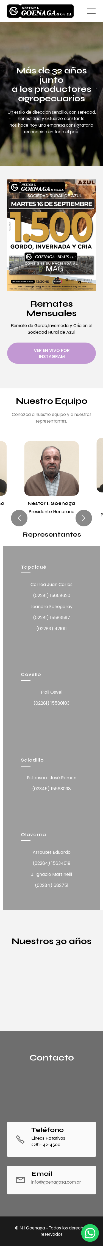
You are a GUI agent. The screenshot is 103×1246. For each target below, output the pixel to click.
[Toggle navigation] (91, 11)
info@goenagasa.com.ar (56, 1182)
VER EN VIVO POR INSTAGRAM (52, 353)
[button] (19, 518)
